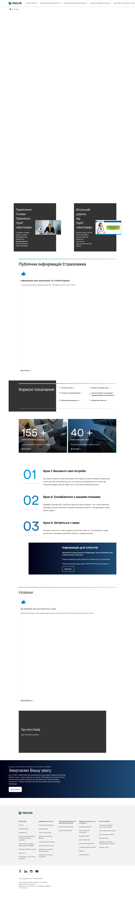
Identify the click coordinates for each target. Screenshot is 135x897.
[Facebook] (20, 871)
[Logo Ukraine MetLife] (26, 814)
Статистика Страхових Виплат (87, 843)
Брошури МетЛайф (84, 836)
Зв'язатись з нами (103, 847)
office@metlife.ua (23, 888)
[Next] (125, 191)
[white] (69, 400)
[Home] (10, 9)
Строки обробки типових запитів (107, 830)
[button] (32, 3)
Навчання (81, 851)
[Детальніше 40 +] (76, 449)
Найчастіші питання (84, 854)
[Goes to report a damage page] (99, 388)
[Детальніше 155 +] (27, 449)
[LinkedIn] (25, 871)
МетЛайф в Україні (23, 829)
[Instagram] (31, 871)
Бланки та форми (43, 829)
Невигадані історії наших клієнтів (27, 849)
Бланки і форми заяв (84, 840)
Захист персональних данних (106, 834)
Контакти (21, 825)
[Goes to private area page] (70, 393)
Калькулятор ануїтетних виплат (47, 842)
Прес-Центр (22, 853)
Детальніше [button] (16, 49)
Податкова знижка (103, 838)
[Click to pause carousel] (118, 191)
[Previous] (122, 191)
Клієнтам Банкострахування (66, 827)
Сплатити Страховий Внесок (46, 825)
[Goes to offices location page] (102, 394)
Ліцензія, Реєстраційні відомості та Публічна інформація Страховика (27, 838)
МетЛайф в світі (23, 832)
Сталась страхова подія (45, 832)
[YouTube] (36, 871)
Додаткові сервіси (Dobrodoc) (46, 845)
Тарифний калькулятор (85, 827)
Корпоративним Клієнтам (65, 830)
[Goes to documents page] (67, 388)
